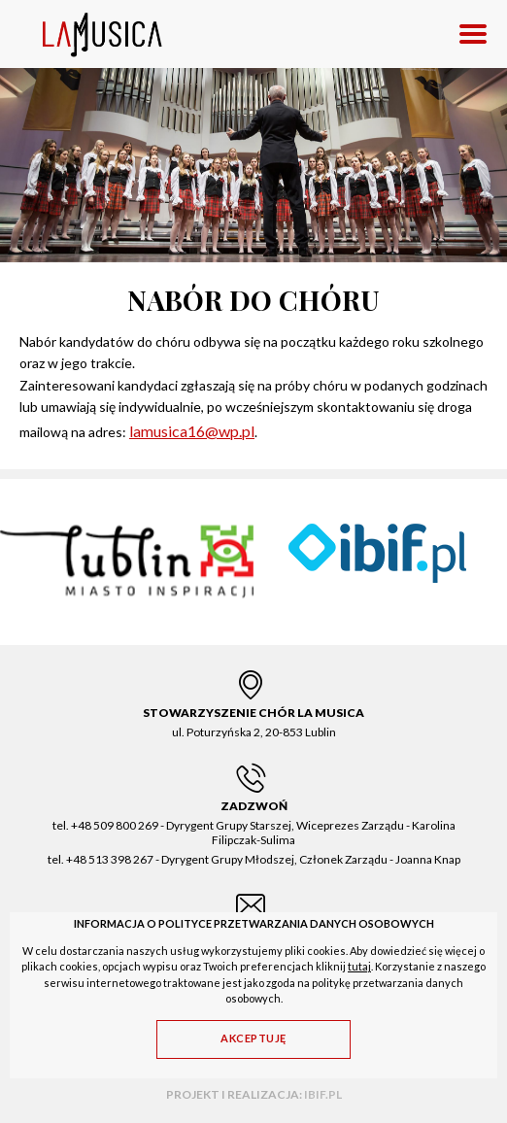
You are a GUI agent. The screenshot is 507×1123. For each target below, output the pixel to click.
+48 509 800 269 (114, 825)
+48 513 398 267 (109, 859)
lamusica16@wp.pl (191, 431)
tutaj (359, 966)
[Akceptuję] (253, 1039)
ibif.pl (323, 1094)
